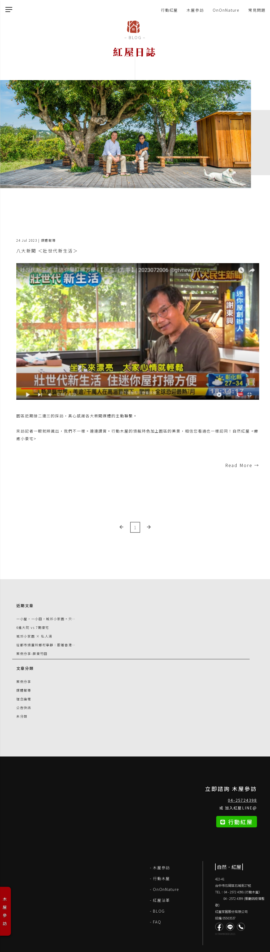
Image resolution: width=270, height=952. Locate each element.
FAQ (157, 922)
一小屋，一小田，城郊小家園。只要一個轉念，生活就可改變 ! (67, 618)
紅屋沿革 (161, 900)
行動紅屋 (169, 10)
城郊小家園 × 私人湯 (34, 636)
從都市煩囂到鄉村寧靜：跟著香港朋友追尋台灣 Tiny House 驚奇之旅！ (76, 644)
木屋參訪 (195, 10)
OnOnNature (226, 10)
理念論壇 (23, 698)
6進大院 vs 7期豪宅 (32, 627)
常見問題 (257, 10)
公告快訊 (23, 707)
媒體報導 (23, 690)
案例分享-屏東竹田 (32, 653)
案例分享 (23, 681)
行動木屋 (161, 878)
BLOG (159, 911)
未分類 (21, 716)
